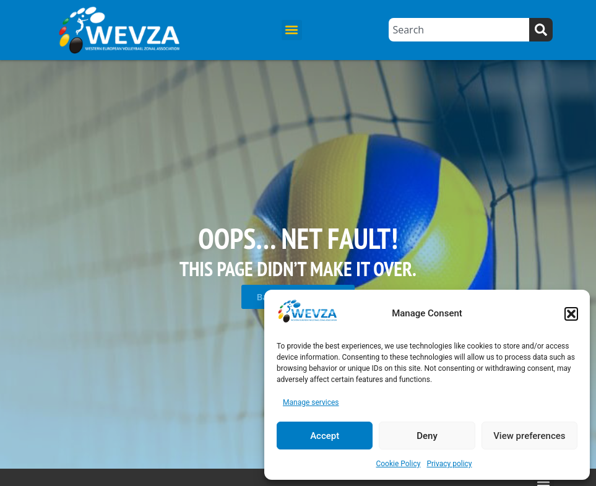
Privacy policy (449, 463)
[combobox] (459, 29)
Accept (324, 435)
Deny (427, 435)
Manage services (311, 402)
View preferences (529, 435)
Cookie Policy (398, 463)
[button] (571, 314)
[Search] (541, 29)
